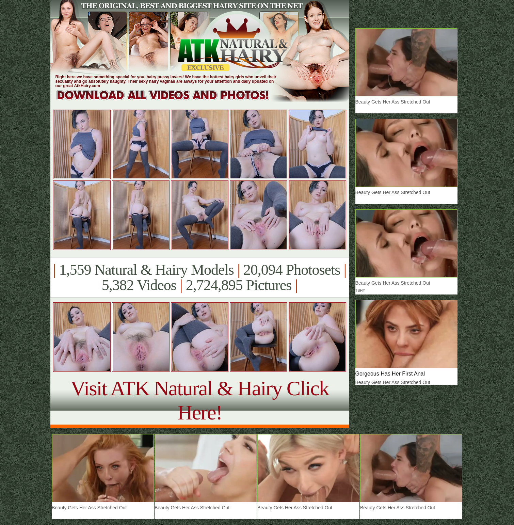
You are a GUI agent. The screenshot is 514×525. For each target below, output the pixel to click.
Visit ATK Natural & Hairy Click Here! (199, 400)
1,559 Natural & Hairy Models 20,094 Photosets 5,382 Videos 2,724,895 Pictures (199, 277)
